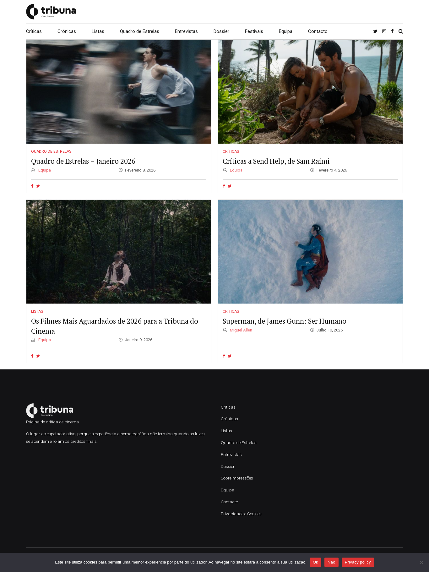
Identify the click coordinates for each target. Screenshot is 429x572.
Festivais (254, 31)
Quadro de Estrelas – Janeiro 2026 (83, 161)
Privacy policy (358, 562)
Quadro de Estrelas (139, 31)
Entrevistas (186, 31)
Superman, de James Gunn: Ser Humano (284, 321)
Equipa (285, 31)
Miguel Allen (240, 330)
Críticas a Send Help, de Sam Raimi (276, 161)
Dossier (221, 31)
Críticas (34, 31)
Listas (98, 31)
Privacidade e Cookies (241, 513)
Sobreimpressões (237, 477)
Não (331, 562)
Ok (315, 562)
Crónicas (66, 31)
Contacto (318, 31)
